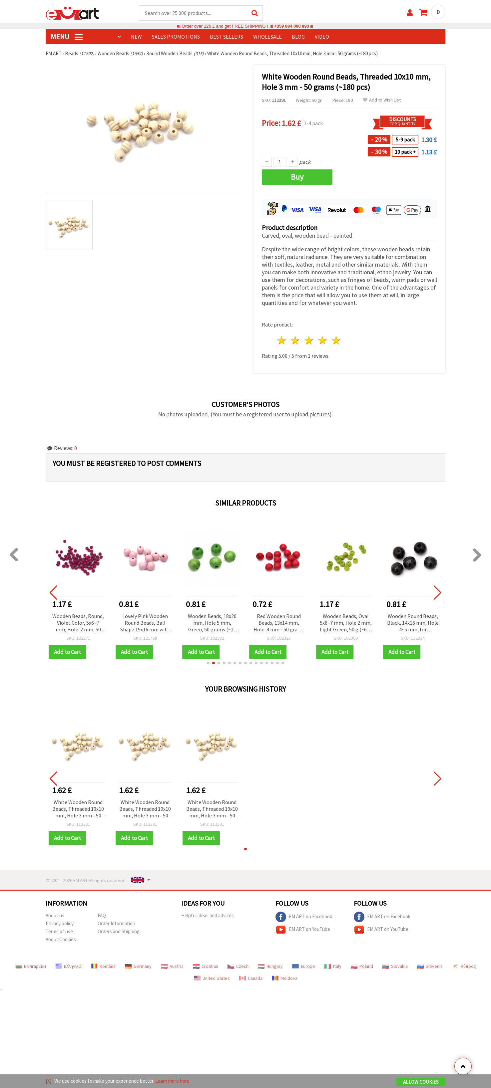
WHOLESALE (267, 37)
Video (322, 37)
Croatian (205, 967)
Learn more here (172, 1081)
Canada (250, 978)
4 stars (322, 340)
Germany (138, 967)
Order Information (116, 924)
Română (103, 966)
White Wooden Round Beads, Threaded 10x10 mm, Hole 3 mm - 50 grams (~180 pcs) (78, 809)
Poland (362, 967)
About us (55, 916)
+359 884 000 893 (291, 26)
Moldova (284, 978)
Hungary (270, 967)
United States (212, 978)
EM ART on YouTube (302, 930)
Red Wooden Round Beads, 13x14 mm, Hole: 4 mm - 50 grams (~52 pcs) (278, 623)
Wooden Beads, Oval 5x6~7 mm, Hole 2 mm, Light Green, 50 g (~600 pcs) (346, 623)
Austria (172, 967)
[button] (208, 663)
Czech (238, 967)
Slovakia (395, 967)
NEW (136, 37)
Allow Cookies (421, 1082)
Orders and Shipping (119, 932)
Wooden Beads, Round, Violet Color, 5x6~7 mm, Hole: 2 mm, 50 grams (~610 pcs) (78, 623)
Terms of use (59, 932)
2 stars (295, 340)
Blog (298, 37)
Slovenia (430, 967)
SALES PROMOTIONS (176, 37)
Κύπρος (464, 966)
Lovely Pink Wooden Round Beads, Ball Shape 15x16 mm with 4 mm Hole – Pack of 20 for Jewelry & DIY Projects (145, 623)
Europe (303, 966)
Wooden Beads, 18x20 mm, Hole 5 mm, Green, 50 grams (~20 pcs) (212, 623)
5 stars (336, 340)
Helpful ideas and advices (207, 916)
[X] (48, 1081)
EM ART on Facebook (303, 917)
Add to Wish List (382, 100)
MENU (67, 37)
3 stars (309, 340)
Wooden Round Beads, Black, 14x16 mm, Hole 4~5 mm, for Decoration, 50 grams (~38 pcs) (413, 623)
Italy (332, 967)
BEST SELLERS (226, 37)
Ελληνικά (68, 966)
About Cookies (61, 940)
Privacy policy (60, 924)
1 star (282, 340)
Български (30, 966)
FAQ (102, 916)
